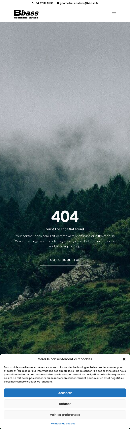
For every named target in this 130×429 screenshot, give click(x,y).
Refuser (65, 404)
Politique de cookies (63, 423)
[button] (124, 359)
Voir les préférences (65, 415)
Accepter (65, 393)
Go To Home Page (65, 260)
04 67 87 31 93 (44, 3)
